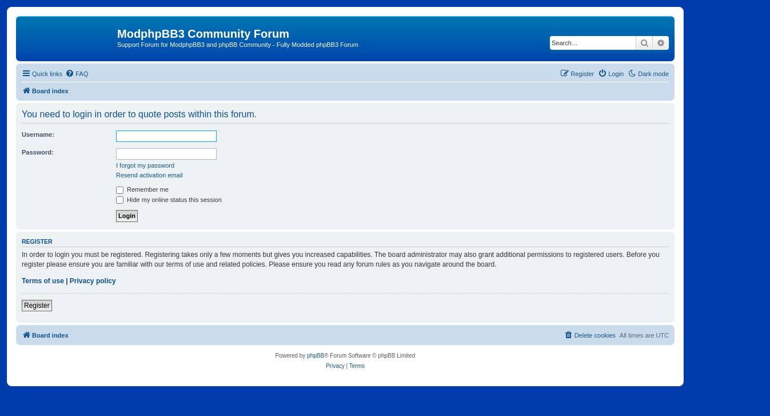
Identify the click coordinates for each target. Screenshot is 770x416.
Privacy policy (93, 281)
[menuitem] (76, 74)
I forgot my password (145, 165)
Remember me (142, 189)
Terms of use (43, 281)
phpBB (315, 355)
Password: (38, 152)
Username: (38, 134)
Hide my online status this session (169, 199)
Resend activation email (149, 175)
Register (37, 306)
